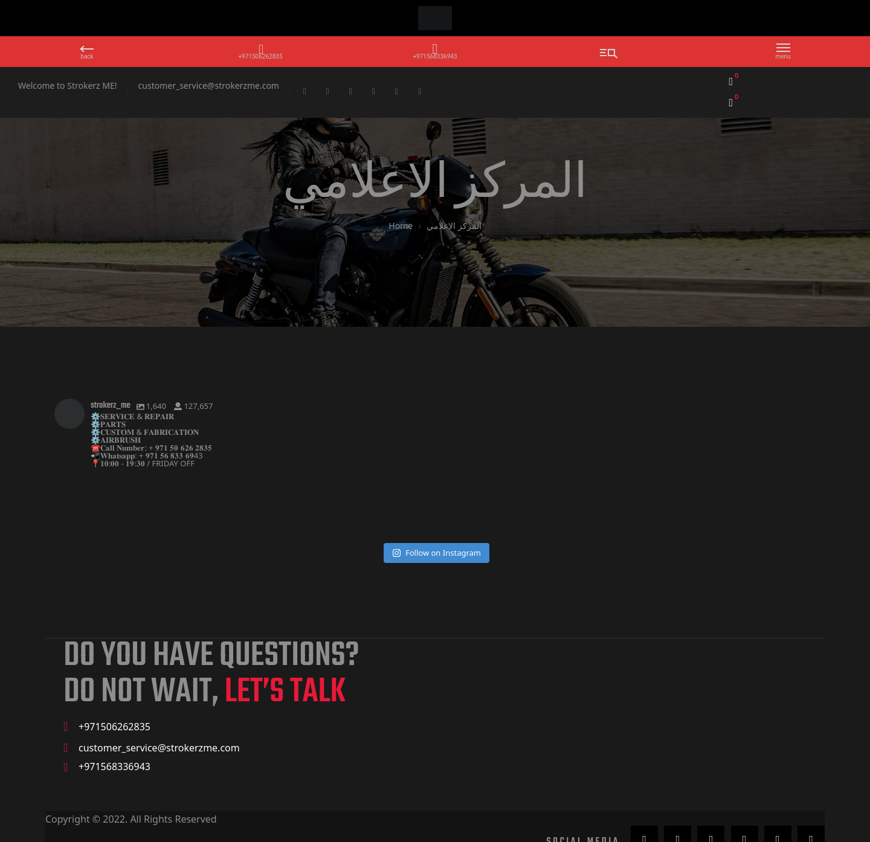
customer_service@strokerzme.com (208, 85)
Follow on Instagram (436, 522)
